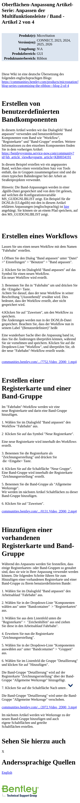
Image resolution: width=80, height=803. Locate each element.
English (7, 772)
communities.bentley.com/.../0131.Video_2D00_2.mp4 (39, 511)
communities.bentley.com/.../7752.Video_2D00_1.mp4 (39, 362)
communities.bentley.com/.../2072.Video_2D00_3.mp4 (39, 707)
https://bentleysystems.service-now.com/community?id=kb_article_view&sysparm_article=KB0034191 (38, 155)
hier (66, 206)
